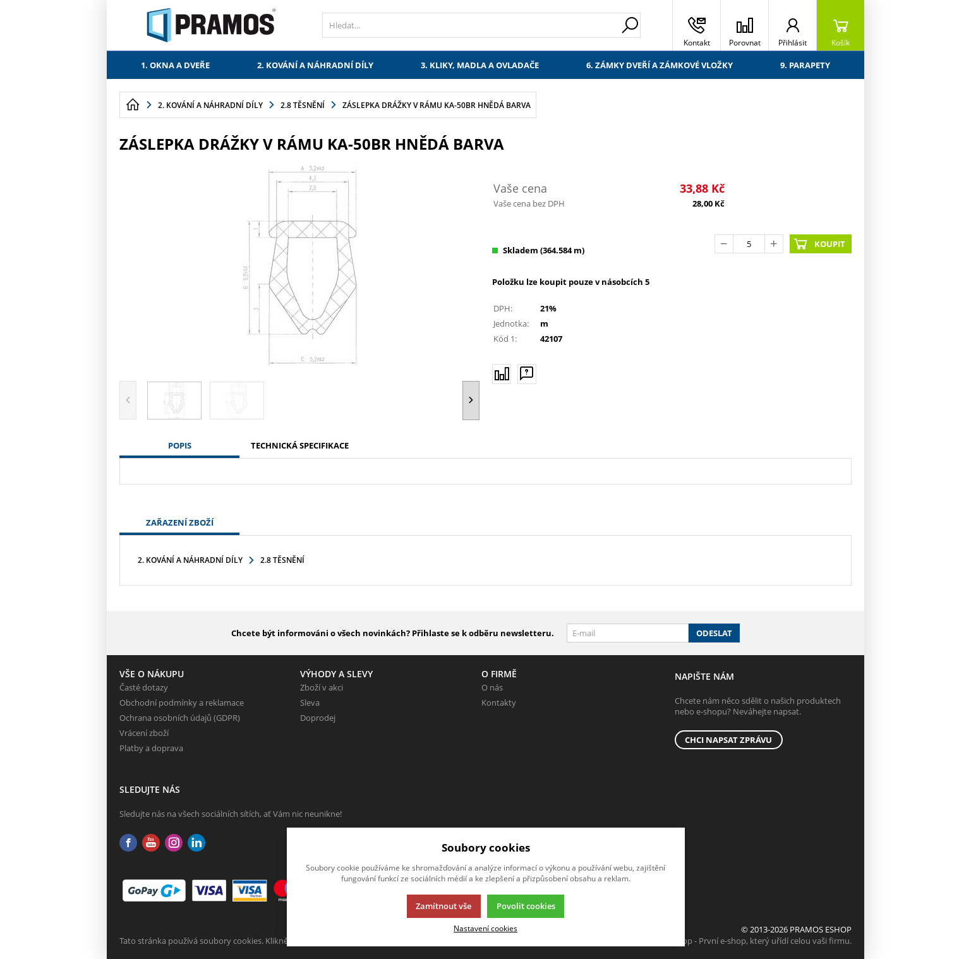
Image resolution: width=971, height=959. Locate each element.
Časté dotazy (143, 687)
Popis (179, 445)
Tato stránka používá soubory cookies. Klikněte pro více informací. (242, 940)
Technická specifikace (300, 445)
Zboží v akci (321, 687)
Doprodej (317, 717)
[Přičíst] (773, 243)
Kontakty (498, 702)
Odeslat (714, 633)
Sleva (310, 702)
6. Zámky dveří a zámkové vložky (659, 65)
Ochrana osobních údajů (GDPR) (179, 717)
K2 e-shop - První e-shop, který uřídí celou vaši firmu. (753, 940)
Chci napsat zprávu (728, 739)
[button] (470, 400)
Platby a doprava (151, 748)
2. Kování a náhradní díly (315, 65)
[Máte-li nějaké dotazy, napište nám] (527, 373)
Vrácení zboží (144, 733)
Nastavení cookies (485, 928)
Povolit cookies (526, 906)
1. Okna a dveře (175, 65)
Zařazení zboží (180, 522)
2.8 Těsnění (282, 560)
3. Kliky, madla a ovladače (480, 65)
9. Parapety (805, 65)
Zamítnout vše (443, 906)
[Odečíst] (724, 243)
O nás (492, 687)
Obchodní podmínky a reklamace (181, 702)
